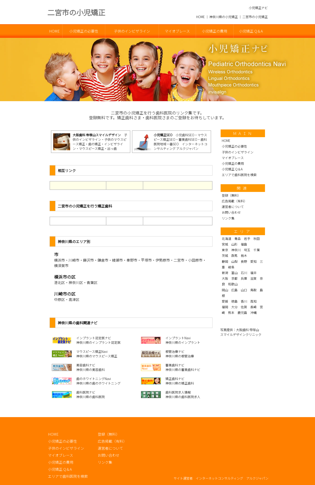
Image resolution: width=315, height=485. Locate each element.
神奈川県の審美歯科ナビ (182, 369)
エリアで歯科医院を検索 (239, 174)
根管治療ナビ (174, 351)
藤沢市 (88, 260)
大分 (234, 307)
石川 (244, 272)
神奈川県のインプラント (182, 342)
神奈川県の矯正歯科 (179, 383)
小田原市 (195, 260)
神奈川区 (76, 282)
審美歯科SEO (188, 139)
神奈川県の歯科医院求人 (182, 396)
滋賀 (253, 278)
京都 (234, 278)
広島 (234, 290)
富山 (234, 272)
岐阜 (231, 267)
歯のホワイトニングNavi (93, 378)
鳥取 (253, 290)
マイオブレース (177, 31)
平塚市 (146, 260)
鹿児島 (242, 312)
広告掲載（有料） (234, 201)
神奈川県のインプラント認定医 (98, 342)
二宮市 (179, 260)
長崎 (253, 307)
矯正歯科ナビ (174, 378)
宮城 (225, 244)
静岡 (225, 261)
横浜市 (59, 260)
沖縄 (253, 312)
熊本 (231, 312)
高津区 (74, 299)
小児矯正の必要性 (83, 31)
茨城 (225, 255)
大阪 (225, 278)
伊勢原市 (162, 260)
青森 (237, 238)
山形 (234, 244)
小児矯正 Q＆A (251, 31)
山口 (244, 290)
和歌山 (233, 284)
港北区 (59, 282)
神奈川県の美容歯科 (90, 369)
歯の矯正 (94, 144)
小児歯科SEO (185, 135)
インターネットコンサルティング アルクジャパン (180, 146)
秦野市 (131, 260)
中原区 (59, 299)
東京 (225, 250)
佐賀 (244, 307)
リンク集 (228, 218)
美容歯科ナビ (85, 365)
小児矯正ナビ (258, 7)
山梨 (234, 261)
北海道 (226, 238)
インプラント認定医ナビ (93, 338)
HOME (54, 31)
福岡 (225, 307)
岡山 (225, 290)
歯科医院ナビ (85, 392)
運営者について (233, 206)
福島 (244, 244)
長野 (244, 261)
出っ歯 (112, 148)
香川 (244, 301)
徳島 (234, 301)
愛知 (253, 261)
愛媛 (225, 301)
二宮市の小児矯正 (76, 12)
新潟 (225, 272)
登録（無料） (231, 195)
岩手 (247, 238)
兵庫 (244, 278)
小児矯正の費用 (214, 31)
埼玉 (247, 250)
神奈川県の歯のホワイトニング (98, 383)
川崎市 (74, 260)
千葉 (256, 250)
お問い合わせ (231, 212)
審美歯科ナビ (174, 365)
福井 (253, 272)
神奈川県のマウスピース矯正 (96, 356)
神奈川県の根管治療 (179, 356)
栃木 (244, 255)
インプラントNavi (178, 338)
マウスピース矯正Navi (91, 351)
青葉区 (92, 282)
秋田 (256, 238)
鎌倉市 (103, 260)
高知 (253, 301)
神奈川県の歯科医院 (90, 396)
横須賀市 (61, 265)
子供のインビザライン (132, 31)
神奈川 (236, 250)
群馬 (234, 255)
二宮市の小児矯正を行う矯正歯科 (85, 206)
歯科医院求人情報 (178, 392)
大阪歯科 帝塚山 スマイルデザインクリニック (240, 332)
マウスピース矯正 (91, 148)
